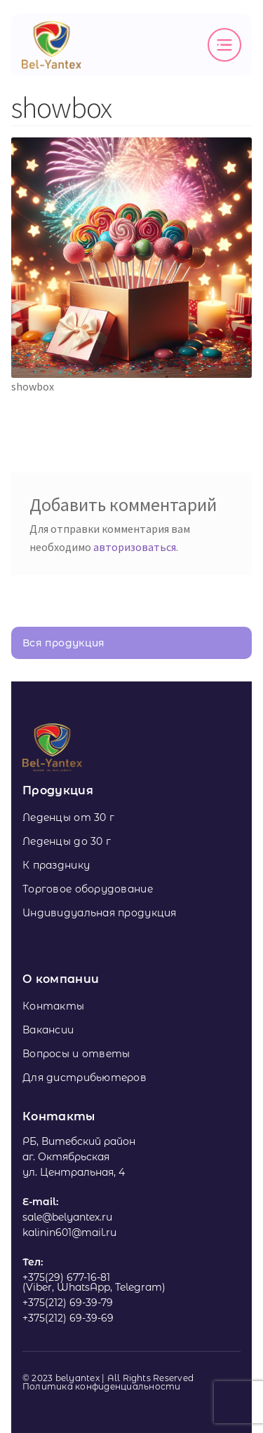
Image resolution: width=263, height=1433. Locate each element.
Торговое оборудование (87, 889)
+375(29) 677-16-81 (66, 1277)
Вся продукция (63, 643)
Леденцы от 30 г (68, 817)
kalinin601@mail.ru (69, 1232)
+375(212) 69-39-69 (68, 1318)
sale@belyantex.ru (67, 1217)
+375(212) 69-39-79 (67, 1302)
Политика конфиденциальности (101, 1387)
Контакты (53, 1006)
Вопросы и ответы (76, 1053)
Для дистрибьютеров (84, 1077)
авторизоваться (134, 547)
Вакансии (48, 1030)
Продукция (57, 790)
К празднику (56, 865)
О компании (60, 979)
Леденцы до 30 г (66, 841)
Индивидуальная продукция (99, 912)
